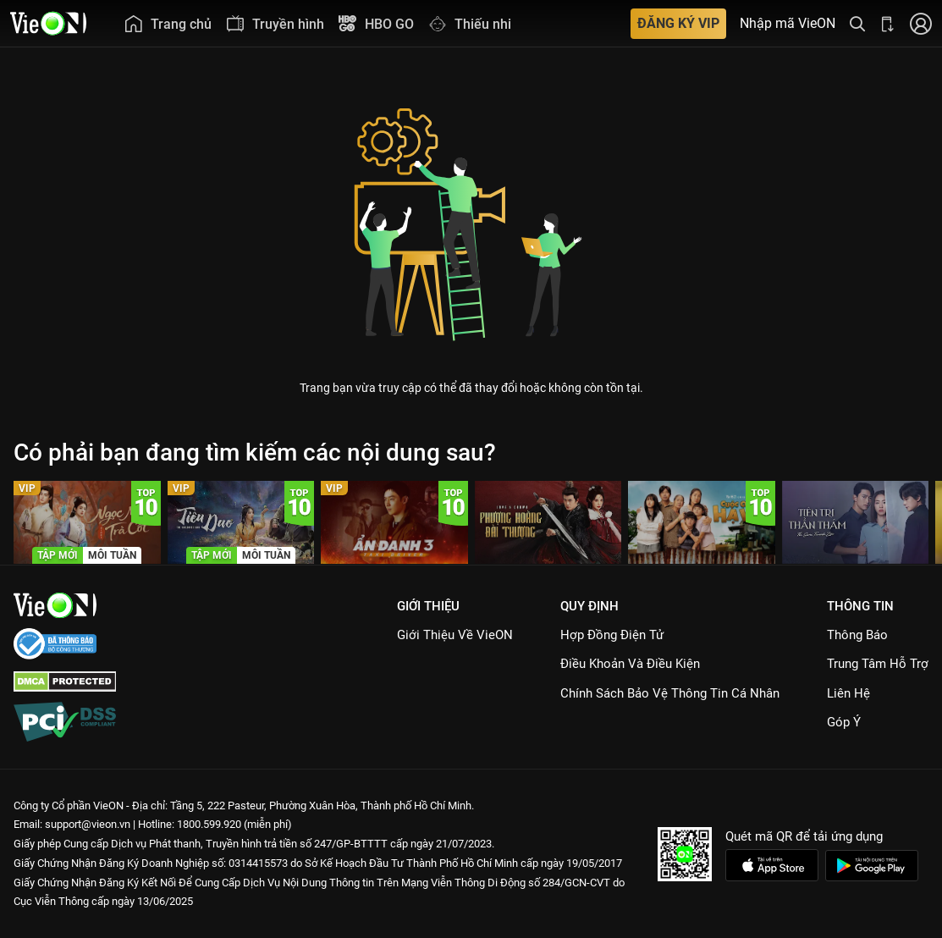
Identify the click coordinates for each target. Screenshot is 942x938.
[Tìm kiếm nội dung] (857, 23)
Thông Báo (857, 635)
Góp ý (844, 722)
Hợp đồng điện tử (612, 635)
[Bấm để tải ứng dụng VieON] (887, 23)
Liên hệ (848, 693)
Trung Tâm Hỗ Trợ (877, 663)
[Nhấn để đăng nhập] (921, 23)
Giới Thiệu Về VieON (455, 635)
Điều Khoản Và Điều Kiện (630, 663)
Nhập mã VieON (787, 23)
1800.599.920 (209, 824)
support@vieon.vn (87, 824)
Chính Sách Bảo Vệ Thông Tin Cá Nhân (669, 693)
